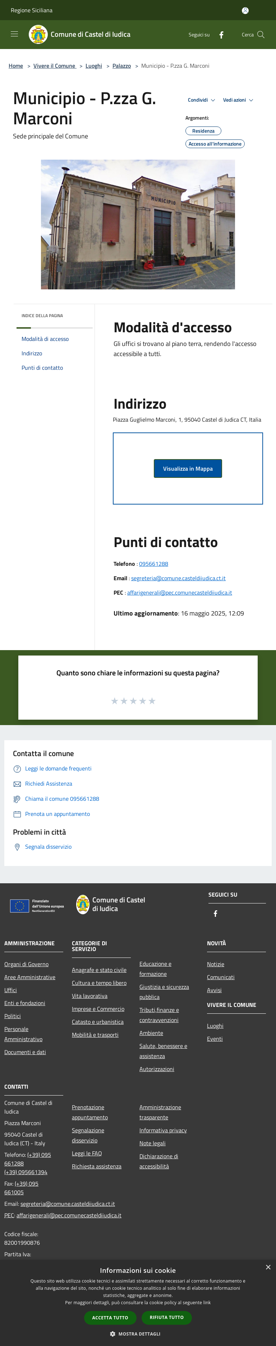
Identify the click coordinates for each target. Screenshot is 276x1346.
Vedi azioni (239, 100)
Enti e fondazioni (24, 1003)
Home (16, 65)
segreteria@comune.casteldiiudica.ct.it (178, 578)
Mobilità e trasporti (95, 1034)
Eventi (215, 1038)
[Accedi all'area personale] (245, 11)
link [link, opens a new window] (207, 1303)
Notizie (215, 964)
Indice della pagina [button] (42, 315)
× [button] (268, 1267)
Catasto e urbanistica (98, 1021)
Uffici (10, 990)
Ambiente (151, 1033)
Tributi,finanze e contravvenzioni (159, 1014)
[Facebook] (218, 34)
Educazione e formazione (155, 968)
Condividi (202, 100)
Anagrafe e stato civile (99, 969)
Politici (12, 1016)
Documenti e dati (25, 1052)
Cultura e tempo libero (99, 982)
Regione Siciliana (31, 10)
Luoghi (94, 65)
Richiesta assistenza (96, 1166)
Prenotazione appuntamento (90, 1112)
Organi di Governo (26, 964)
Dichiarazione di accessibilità (158, 1161)
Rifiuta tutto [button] (167, 1317)
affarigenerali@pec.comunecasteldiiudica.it (179, 592)
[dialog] (138, 1303)
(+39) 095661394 (25, 1172)
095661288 (153, 563)
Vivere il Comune (55, 65)
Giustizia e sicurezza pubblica (164, 991)
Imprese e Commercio (98, 1008)
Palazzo (121, 65)
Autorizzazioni (156, 1069)
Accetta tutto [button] (110, 1318)
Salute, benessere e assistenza (163, 1050)
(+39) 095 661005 (21, 1187)
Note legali (152, 1143)
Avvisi (214, 990)
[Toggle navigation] (14, 34)
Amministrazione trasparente (160, 1112)
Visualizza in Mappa (188, 468)
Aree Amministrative (29, 977)
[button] (138, 1333)
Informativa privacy (163, 1130)
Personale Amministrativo (23, 1034)
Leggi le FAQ (87, 1153)
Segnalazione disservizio (88, 1135)
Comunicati (221, 977)
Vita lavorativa (89, 995)
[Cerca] (261, 34)
